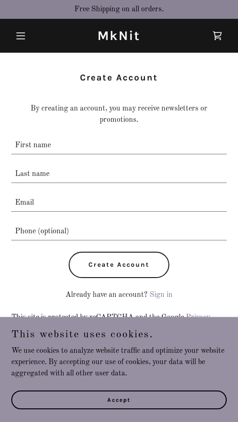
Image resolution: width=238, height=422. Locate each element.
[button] (27, 35)
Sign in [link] (161, 295)
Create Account (119, 265)
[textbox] (119, 145)
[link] (118, 38)
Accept (119, 399)
